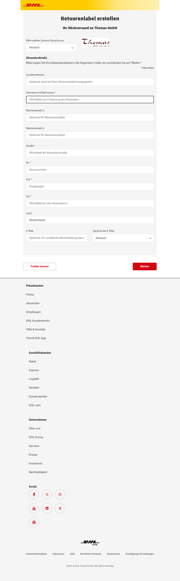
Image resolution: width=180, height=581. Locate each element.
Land (29, 213)
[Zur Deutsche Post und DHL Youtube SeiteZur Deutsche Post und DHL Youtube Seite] (35, 509)
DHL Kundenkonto (38, 321)
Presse (33, 455)
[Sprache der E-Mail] (123, 238)
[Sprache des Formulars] (51, 47)
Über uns (34, 428)
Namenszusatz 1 (35, 110)
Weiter (144, 266)
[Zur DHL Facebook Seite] (35, 495)
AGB (72, 553)
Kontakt (34, 387)
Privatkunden (34, 286)
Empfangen (33, 312)
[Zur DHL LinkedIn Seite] (48, 509)
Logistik (34, 379)
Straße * (30, 145)
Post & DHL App (36, 338)
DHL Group (36, 437)
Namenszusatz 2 (35, 128)
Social (33, 486)
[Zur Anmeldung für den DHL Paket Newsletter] (35, 523)
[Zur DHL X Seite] (48, 495)
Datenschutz (113, 553)
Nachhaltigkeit (38, 472)
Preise (30, 294)
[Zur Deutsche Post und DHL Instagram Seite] (61, 495)
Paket (32, 361)
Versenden (33, 303)
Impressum (58, 553)
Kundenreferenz (35, 74)
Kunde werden (38, 396)
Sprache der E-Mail (103, 230)
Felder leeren (40, 266)
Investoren (35, 463)
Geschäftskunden (40, 353)
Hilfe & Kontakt (35, 329)
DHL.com (35, 405)
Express (34, 370)
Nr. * (28, 162)
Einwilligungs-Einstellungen (140, 553)
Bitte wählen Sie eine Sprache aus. (45, 40)
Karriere (34, 446)
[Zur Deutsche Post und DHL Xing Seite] (61, 509)
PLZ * (29, 179)
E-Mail (29, 230)
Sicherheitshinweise (36, 553)
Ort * (28, 196)
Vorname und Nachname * (41, 92)
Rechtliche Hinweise (90, 553)
